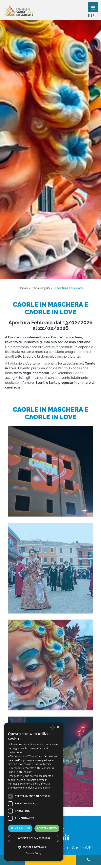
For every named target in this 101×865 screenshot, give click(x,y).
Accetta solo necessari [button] (33, 838)
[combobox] (52, 727)
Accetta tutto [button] (47, 828)
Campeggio (41, 288)
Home (23, 288)
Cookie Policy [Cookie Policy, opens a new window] (34, 853)
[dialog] (33, 792)
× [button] (57, 727)
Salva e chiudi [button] (20, 828)
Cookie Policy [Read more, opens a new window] (42, 787)
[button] (33, 847)
